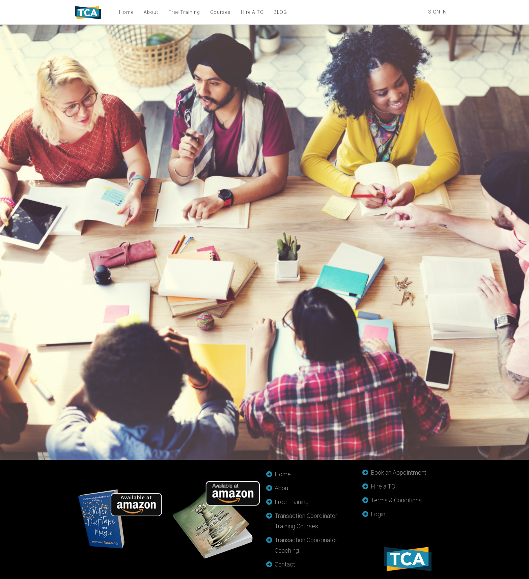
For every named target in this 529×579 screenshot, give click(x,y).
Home (126, 12)
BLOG (280, 12)
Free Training (184, 12)
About (150, 12)
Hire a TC (383, 486)
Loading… (204, 241)
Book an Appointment (398, 472)
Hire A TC (252, 12)
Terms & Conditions (396, 500)
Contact (285, 564)
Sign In (437, 12)
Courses (220, 12)
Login (378, 514)
